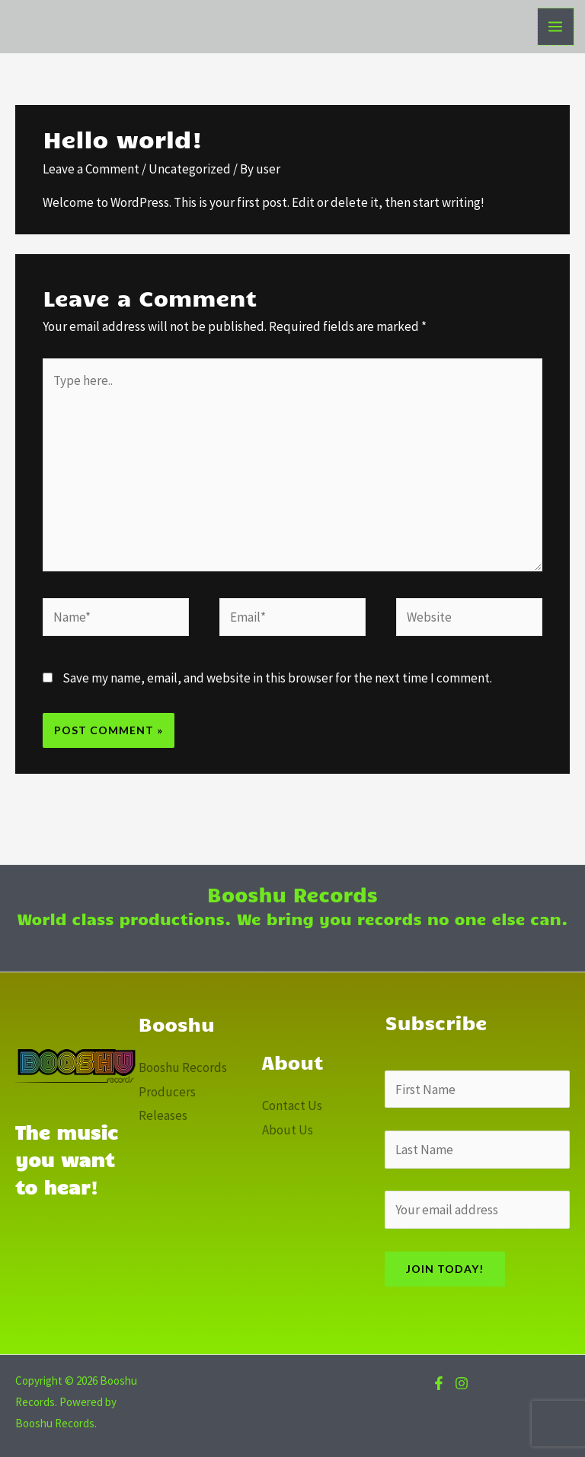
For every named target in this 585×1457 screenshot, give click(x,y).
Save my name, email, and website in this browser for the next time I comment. (277, 678)
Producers (167, 1091)
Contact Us (292, 1105)
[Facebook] (439, 1383)
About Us (287, 1129)
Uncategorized (190, 169)
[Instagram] (461, 1383)
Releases (163, 1115)
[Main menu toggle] (556, 26)
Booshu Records (183, 1067)
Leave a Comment (91, 169)
